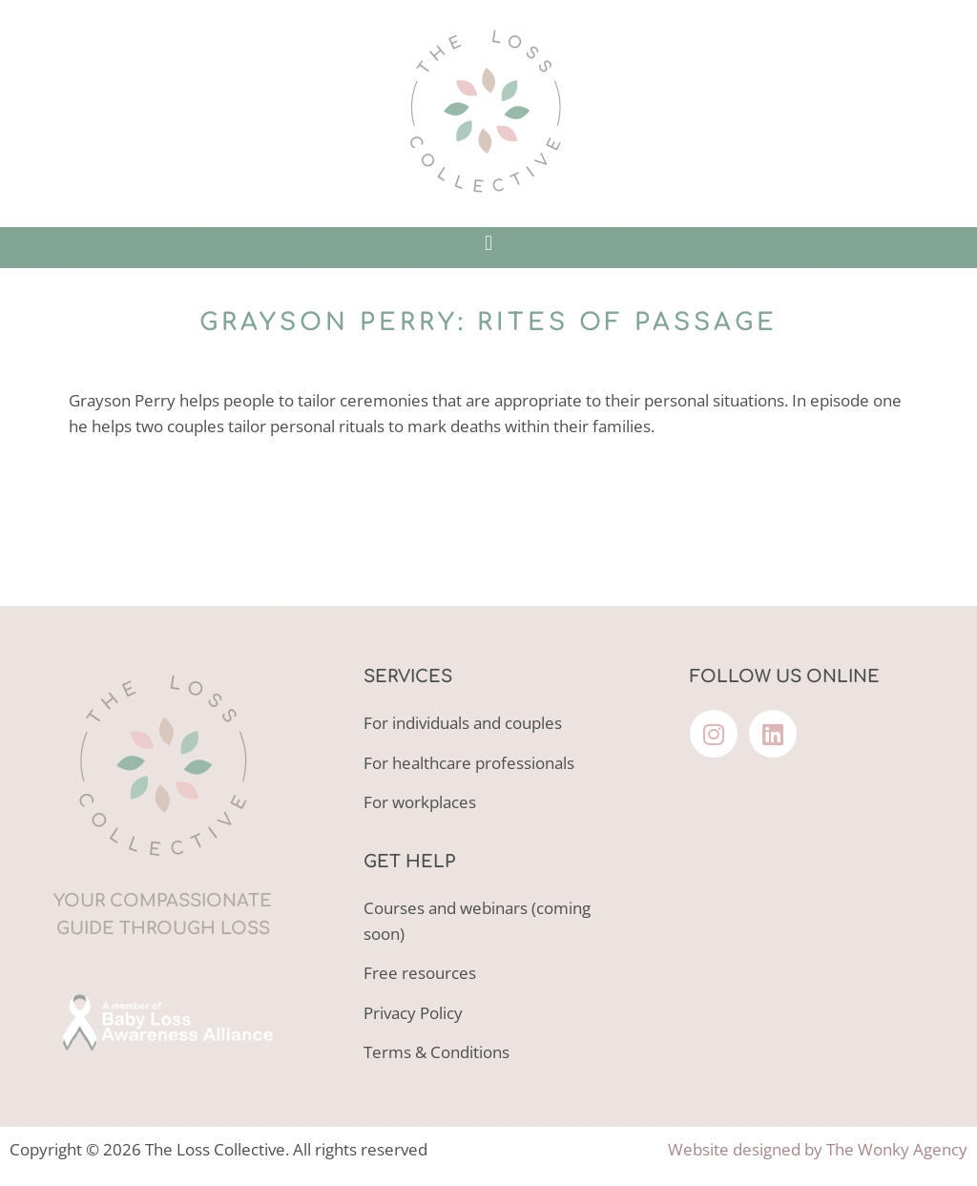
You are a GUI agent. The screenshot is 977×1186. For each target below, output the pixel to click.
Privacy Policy (413, 1013)
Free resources (420, 973)
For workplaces (420, 802)
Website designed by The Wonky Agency (817, 1149)
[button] (488, 243)
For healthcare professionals (469, 763)
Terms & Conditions (436, 1052)
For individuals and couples (463, 723)
